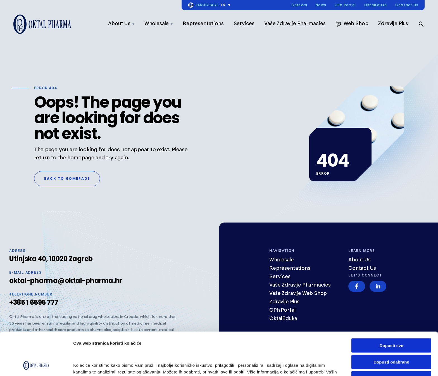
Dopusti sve (391, 305)
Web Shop (351, 24)
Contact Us (406, 5)
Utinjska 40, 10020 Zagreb (51, 258)
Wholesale (158, 23)
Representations (203, 23)
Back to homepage (67, 178)
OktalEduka (375, 5)
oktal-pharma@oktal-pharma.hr (65, 280)
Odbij (391, 337)
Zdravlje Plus (393, 23)
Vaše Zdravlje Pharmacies (295, 23)
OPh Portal (345, 5)
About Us (121, 23)
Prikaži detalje (87, 365)
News (321, 5)
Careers (299, 5)
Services (244, 23)
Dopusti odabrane (391, 321)
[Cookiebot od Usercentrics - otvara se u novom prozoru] (36, 365)
